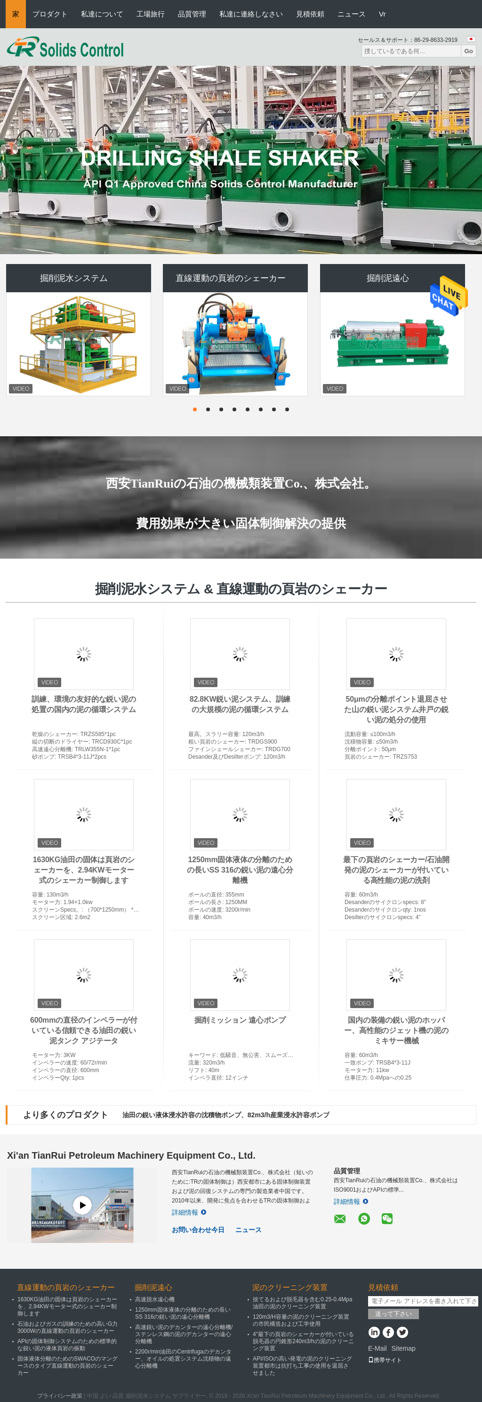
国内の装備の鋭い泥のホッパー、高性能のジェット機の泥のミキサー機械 (396, 1030)
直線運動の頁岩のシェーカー (231, 278)
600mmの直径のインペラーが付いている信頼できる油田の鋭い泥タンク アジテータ (83, 1030)
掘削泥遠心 (388, 278)
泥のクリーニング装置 (290, 1287)
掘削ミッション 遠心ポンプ (240, 1020)
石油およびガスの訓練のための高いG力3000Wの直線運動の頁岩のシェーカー (67, 1327)
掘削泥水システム (74, 278)
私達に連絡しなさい (251, 14)
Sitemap (403, 1348)
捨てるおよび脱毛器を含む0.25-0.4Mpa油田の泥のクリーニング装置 (302, 1303)
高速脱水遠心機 (155, 1299)
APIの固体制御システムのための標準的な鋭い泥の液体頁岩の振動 (67, 1345)
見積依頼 (310, 14)
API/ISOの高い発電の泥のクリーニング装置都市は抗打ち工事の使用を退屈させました (302, 1365)
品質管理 (192, 14)
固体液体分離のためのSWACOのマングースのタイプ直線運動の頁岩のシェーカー (67, 1365)
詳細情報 (189, 1212)
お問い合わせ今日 (198, 1230)
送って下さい (393, 1313)
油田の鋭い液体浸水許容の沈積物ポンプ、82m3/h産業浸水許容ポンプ (225, 1115)
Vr (382, 14)
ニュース (351, 14)
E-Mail (377, 1348)
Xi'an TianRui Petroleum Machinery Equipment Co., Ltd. (131, 1155)
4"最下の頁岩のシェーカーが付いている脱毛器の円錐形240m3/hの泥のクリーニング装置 (303, 1341)
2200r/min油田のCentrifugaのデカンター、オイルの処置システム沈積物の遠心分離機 (183, 1358)
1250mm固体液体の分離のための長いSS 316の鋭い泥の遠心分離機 (240, 870)
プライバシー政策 (59, 1396)
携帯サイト (385, 1360)
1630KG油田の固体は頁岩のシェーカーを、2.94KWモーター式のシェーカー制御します (84, 870)
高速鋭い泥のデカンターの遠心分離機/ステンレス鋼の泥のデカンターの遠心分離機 (184, 1334)
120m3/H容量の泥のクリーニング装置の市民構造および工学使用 (301, 1320)
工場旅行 (151, 14)
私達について (102, 14)
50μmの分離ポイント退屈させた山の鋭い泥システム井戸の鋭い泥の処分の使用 (396, 709)
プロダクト (50, 14)
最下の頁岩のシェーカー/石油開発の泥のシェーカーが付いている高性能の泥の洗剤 (396, 870)
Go (468, 51)
